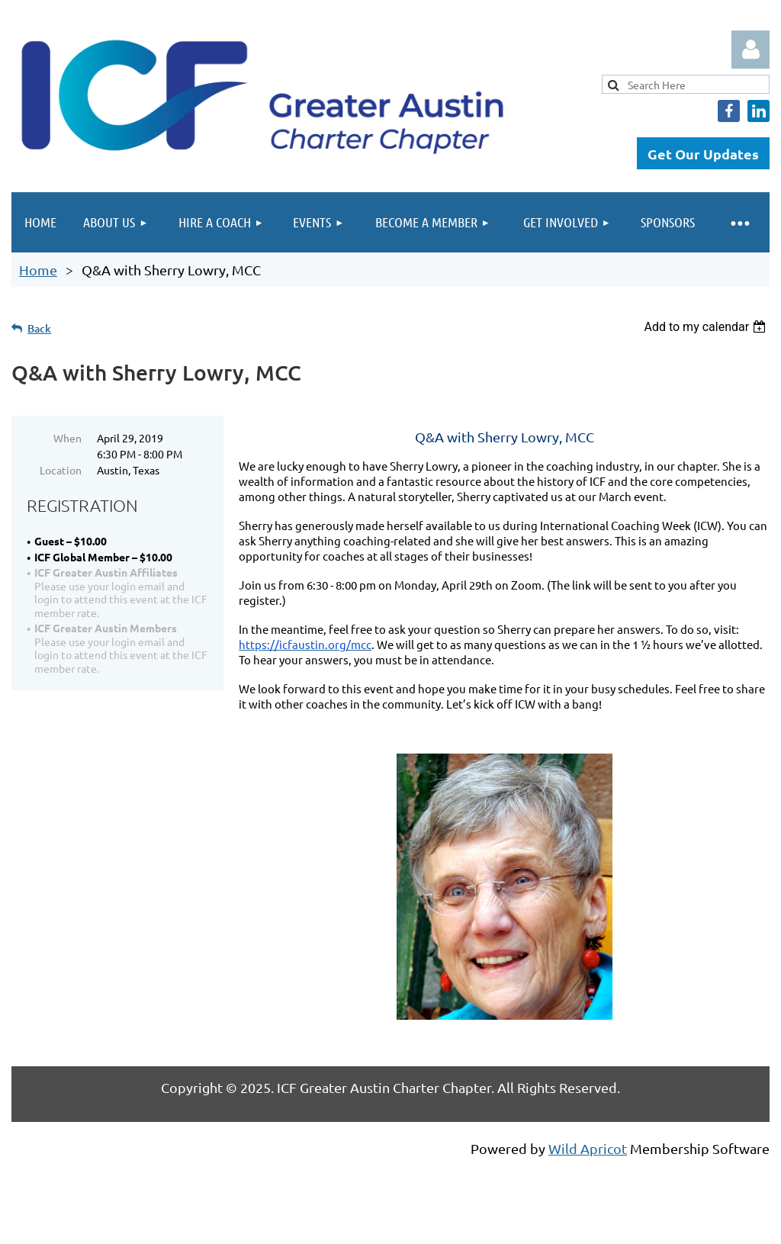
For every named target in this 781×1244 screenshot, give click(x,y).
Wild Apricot (587, 1148)
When (67, 438)
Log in (750, 50)
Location (61, 470)
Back (39, 328)
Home (38, 270)
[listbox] (707, 326)
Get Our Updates (703, 153)
